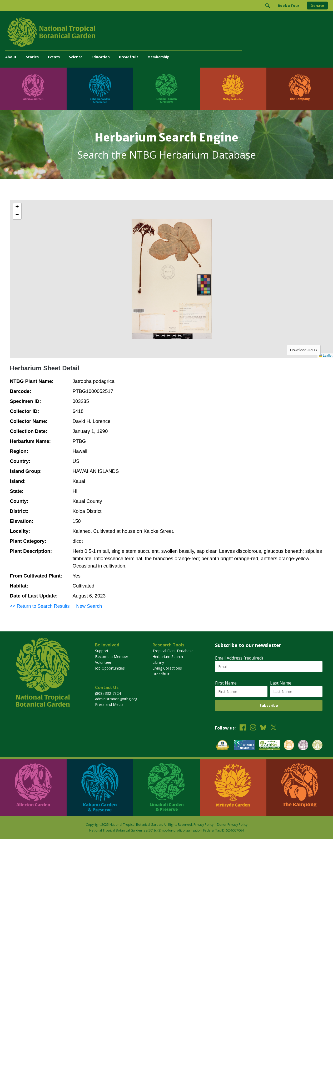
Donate (317, 5)
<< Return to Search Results (40, 606)
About (11, 56)
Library (158, 662)
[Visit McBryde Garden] (233, 89)
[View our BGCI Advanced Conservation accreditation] (317, 746)
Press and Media (109, 704)
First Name (226, 683)
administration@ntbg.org (116, 698)
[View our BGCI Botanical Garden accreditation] (289, 746)
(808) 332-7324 (108, 693)
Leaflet (325, 355)
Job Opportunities (110, 668)
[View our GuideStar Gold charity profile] (222, 746)
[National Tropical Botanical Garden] (166, 32)
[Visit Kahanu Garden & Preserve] (100, 89)
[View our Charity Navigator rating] (244, 746)
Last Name (280, 683)
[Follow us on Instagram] (253, 728)
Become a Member (111, 656)
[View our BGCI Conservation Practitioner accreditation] (303, 746)
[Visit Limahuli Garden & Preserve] (166, 89)
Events (54, 56)
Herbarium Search (167, 656)
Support (101, 650)
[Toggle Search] (267, 5)
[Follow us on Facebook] (243, 728)
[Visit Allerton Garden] (33, 89)
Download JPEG (303, 350)
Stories (32, 56)
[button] (17, 207)
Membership (158, 56)
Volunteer (103, 662)
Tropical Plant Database (172, 650)
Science (75, 56)
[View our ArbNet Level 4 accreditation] (269, 746)
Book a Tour (288, 5)
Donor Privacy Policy (232, 824)
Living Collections (167, 668)
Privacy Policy (203, 824)
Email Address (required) (239, 658)
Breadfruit (128, 56)
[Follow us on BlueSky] (263, 728)
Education (101, 56)
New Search (89, 606)
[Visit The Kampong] (299, 89)
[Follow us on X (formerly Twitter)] (273, 728)
